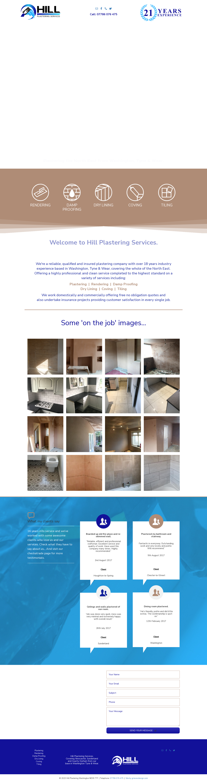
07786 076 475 (116, 778)
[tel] (143, 702)
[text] (143, 674)
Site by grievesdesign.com (137, 778)
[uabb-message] (143, 716)
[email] (143, 684)
